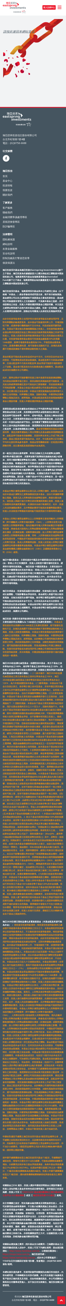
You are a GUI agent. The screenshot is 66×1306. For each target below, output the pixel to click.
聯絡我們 (7, 212)
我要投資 (7, 190)
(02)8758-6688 (47, 1300)
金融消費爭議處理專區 (15, 217)
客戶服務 (7, 207)
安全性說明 (9, 253)
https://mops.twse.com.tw (16, 1254)
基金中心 (7, 180)
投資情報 (7, 185)
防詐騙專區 (9, 226)
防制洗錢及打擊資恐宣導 (16, 258)
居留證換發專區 (11, 221)
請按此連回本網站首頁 (19, 31)
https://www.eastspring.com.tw (19, 1257)
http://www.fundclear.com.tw (24, 1250)
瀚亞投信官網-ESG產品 (43, 1195)
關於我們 (7, 194)
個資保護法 (9, 262)
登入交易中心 (49, 7)
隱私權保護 (9, 239)
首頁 (5, 176)
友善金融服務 (10, 248)
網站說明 (7, 244)
